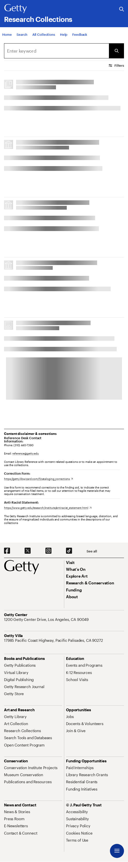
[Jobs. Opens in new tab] (70, 716)
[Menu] (117, 851)
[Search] (22, 34)
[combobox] (56, 50)
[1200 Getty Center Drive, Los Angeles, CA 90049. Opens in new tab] (47, 619)
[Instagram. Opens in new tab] (48, 551)
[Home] (7, 34)
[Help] (63, 34)
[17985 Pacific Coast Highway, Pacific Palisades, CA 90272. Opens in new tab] (54, 640)
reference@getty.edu (25, 453)
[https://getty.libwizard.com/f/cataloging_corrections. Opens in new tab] (38, 478)
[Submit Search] (116, 50)
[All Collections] (43, 34)
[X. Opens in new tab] (28, 551)
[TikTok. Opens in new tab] (69, 551)
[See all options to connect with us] (92, 551)
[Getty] (15, 9)
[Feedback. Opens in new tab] (79, 34)
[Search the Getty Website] (121, 9)
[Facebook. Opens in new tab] (7, 551)
